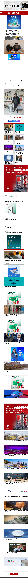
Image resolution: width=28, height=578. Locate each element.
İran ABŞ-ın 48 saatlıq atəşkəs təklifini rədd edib (11, 219)
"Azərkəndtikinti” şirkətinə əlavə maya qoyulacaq (11, 227)
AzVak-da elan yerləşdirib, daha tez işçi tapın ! (11, 196)
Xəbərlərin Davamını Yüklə (14, 573)
